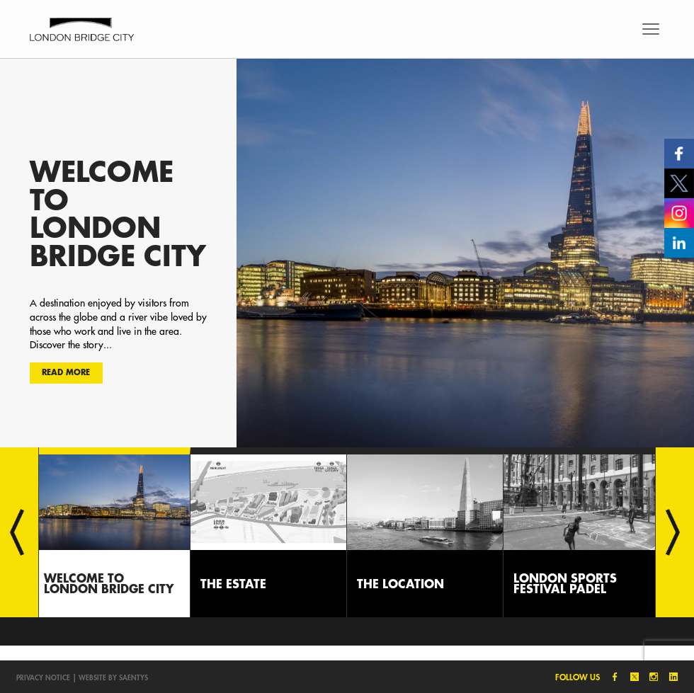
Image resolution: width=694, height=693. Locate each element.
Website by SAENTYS (113, 677)
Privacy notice (43, 677)
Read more (66, 372)
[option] (347, 252)
